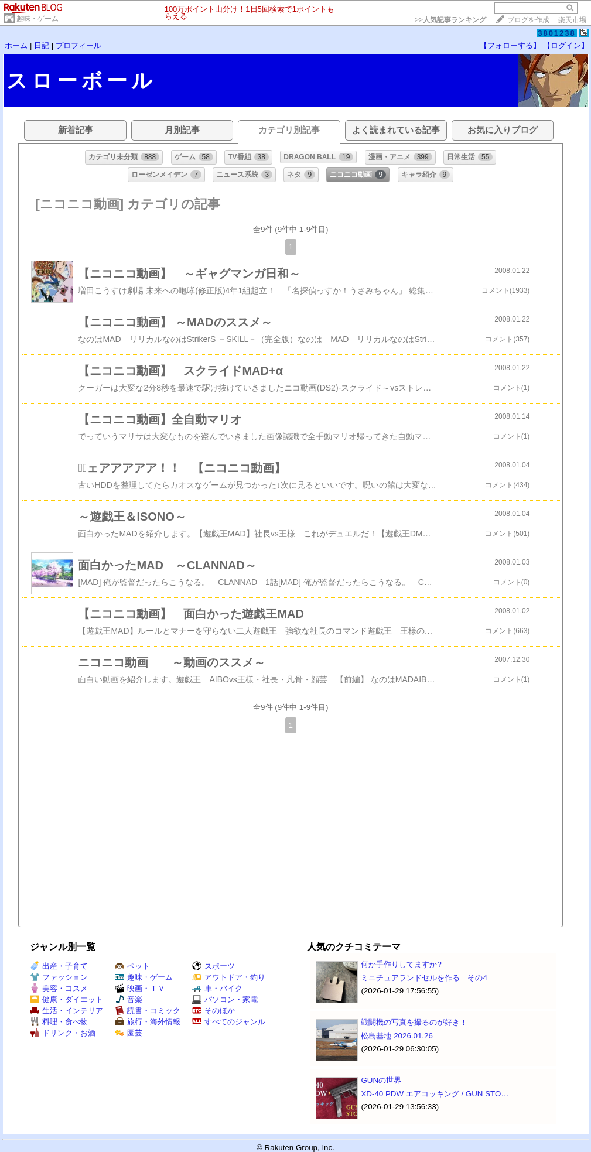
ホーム (16, 45)
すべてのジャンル (228, 1021)
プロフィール (78, 45)
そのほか (213, 1010)
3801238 (557, 33)
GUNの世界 (381, 1080)
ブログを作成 (528, 20)
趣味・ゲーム (37, 19)
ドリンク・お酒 (62, 1032)
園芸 (128, 1032)
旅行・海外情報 (147, 1021)
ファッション (59, 977)
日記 (41, 45)
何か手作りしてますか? (401, 964)
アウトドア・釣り (228, 977)
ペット (132, 966)
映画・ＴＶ (140, 988)
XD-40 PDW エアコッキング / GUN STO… (434, 1093)
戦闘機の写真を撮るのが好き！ (414, 1022)
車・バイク (217, 988)
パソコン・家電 (225, 999)
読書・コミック (147, 1010)
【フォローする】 (510, 45)
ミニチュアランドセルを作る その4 (424, 977)
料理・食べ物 (59, 1021)
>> (450, 20)
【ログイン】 (566, 45)
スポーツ (213, 966)
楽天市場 (572, 20)
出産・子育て (59, 966)
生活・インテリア (66, 1010)
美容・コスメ (59, 988)
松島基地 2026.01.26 (396, 1035)
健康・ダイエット (66, 999)
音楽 (128, 999)
